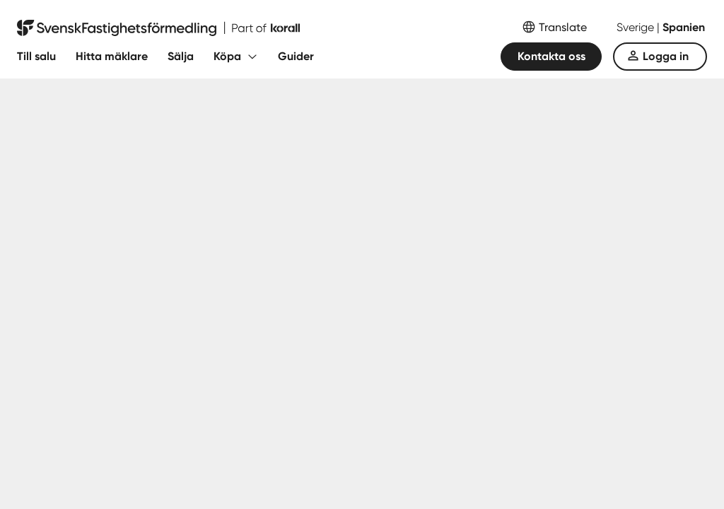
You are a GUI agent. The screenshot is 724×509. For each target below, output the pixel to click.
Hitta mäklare (112, 56)
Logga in (666, 56)
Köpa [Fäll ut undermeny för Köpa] (227, 56)
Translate (563, 27)
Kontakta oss (551, 56)
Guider (296, 56)
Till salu (36, 56)
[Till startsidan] (158, 28)
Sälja (181, 56)
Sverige (637, 27)
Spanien (683, 27)
